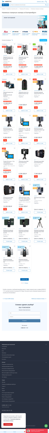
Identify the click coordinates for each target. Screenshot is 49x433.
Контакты (4, 359)
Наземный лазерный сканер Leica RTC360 (38, 58)
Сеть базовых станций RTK (7, 399)
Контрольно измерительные (8, 368)
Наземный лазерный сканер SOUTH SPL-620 (8, 129)
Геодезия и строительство (11, 8)
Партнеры (4, 352)
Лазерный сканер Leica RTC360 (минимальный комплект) (8, 58)
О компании (4, 346)
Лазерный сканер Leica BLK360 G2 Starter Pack (23, 93)
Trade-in (3, 386)
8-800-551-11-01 (6, 405)
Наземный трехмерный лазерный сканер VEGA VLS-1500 (39, 231)
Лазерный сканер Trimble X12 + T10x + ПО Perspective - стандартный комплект (24, 199)
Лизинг (3, 390)
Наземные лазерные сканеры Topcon (16, 34)
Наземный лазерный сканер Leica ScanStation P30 (8, 261)
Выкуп (3, 388)
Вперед (26, 283)
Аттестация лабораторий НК (8, 392)
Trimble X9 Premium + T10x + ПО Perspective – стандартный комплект (8, 163)
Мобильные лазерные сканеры (38, 298)
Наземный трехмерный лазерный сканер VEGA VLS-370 (8, 231)
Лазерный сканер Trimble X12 (39, 198)
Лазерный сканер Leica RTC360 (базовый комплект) (23, 58)
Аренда (3, 382)
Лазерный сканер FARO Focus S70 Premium (24, 162)
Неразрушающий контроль (7, 366)
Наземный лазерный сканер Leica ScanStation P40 (24, 261)
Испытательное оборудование (8, 370)
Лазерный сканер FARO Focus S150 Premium (39, 162)
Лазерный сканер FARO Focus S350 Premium (8, 198)
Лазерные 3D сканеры (24, 8)
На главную (4, 377)
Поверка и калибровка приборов (9, 384)
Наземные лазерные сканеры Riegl (36, 34)
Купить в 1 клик (9, 74)
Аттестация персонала (7, 394)
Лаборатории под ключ (7, 374)
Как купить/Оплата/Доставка (8, 355)
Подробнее (36, 61)
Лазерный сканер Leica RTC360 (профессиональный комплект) (8, 94)
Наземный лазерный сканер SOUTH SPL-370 (39, 93)
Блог (3, 350)
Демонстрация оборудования (8, 401)
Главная (3, 8)
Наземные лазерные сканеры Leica (6, 34)
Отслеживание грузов (6, 357)
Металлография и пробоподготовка (9, 372)
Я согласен (8, 424)
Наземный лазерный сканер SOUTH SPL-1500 (39, 129)
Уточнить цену (40, 212)
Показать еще (24, 279)
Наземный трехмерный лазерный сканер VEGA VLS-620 (23, 231)
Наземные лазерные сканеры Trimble (26, 34)
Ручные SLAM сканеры (9, 298)
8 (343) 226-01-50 (7, 410)
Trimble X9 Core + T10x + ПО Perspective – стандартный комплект (24, 130)
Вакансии (4, 348)
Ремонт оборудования (6, 396)
